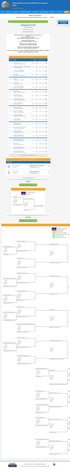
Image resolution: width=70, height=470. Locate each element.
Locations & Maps (44, 12)
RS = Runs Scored (32, 155)
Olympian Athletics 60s (22, 99)
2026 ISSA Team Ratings (25, 12)
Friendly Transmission (22, 103)
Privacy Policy (27, 466)
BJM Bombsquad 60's (22, 135)
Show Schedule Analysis (28, 177)
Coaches (40, 21)
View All (11, 21)
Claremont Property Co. (22, 152)
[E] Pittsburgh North (34, 173)
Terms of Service (34, 466)
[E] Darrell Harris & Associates (37, 165)
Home (2, 12)
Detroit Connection (22, 95)
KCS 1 (16, 167)
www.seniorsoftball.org (17, 8)
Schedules (15, 12)
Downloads (53, 12)
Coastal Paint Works (22, 115)
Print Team (23, 21)
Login (66, 12)
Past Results (35, 12)
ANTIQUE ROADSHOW (22, 140)
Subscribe (17, 21)
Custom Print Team (32, 21)
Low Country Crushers (22, 87)
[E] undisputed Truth (34, 167)
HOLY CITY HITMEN (22, 112)
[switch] (48, 466)
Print (21, 184)
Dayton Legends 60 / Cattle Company (22, 67)
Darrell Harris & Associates (22, 128)
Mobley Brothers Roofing (22, 148)
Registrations (9, 12)
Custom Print (27, 184)
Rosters (45, 21)
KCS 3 (18, 264)
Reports (60, 12)
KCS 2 (14, 202)
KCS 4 (18, 297)
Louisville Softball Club (22, 71)
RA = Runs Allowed (24, 155)
